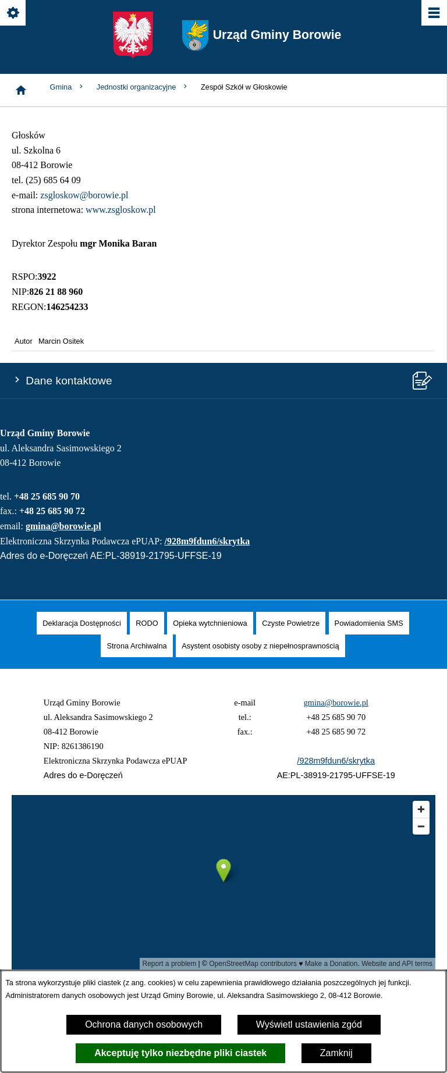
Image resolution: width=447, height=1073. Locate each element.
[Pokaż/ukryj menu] (433, 13)
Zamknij (336, 1053)
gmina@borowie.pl (63, 526)
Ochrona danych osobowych (144, 1024)
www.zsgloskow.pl (121, 210)
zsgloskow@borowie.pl (84, 195)
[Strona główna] (21, 90)
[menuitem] (81, 623)
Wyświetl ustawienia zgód (309, 1024)
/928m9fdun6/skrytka (207, 541)
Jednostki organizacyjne (143, 87)
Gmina (67, 87)
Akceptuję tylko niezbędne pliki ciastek (180, 1053)
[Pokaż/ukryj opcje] (13, 13)
